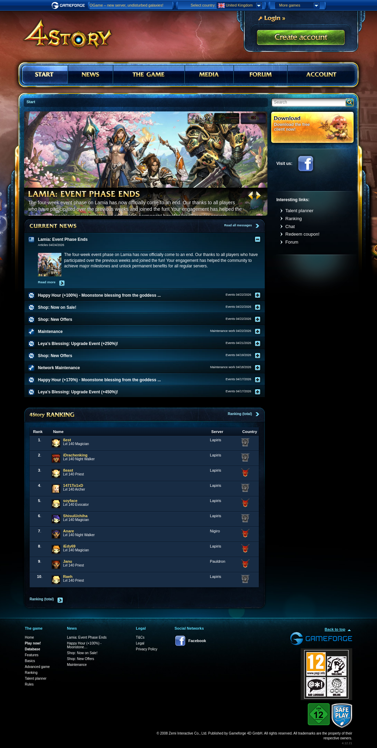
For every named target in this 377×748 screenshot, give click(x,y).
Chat (290, 226)
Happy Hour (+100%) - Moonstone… (84, 645)
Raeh (67, 576)
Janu (67, 561)
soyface (70, 501)
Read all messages (238, 225)
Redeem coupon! (302, 234)
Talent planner (299, 210)
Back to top (335, 629)
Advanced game (37, 667)
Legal (140, 643)
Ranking (293, 218)
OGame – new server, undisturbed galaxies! (126, 5)
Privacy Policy (146, 649)
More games (299, 5)
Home (29, 637)
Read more (46, 282)
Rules (29, 684)
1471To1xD (73, 485)
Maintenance (76, 665)
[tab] (149, 239)
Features (31, 655)
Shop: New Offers (80, 659)
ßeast (68, 470)
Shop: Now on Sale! (82, 653)
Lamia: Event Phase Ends (86, 637)
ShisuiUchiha (75, 516)
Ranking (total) (240, 414)
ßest (67, 440)
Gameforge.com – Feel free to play (69, 5)
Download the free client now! (292, 126)
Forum (291, 242)
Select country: (203, 5)
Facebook (305, 163)
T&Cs (140, 637)
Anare (68, 531)
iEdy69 (69, 546)
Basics (30, 661)
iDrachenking (75, 455)
